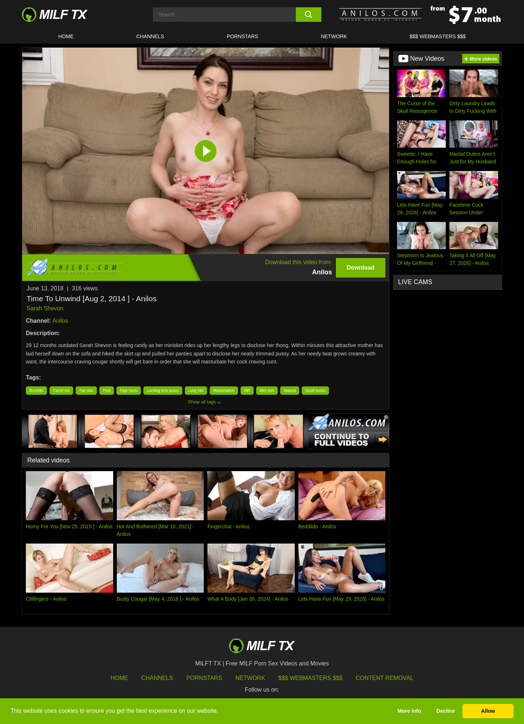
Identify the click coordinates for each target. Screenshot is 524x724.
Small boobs (315, 391)
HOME (66, 36)
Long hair (196, 391)
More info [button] (409, 711)
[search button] (308, 14)
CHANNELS (150, 36)
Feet (106, 391)
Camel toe (61, 391)
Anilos (60, 321)
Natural (289, 391)
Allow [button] (488, 711)
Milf (247, 391)
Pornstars (242, 36)
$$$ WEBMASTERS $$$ (438, 36)
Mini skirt (267, 391)
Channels (157, 678)
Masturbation (223, 391)
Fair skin (86, 391)
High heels (128, 391)
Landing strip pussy (162, 391)
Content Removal (385, 678)
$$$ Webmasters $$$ (310, 678)
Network (334, 36)
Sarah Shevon (45, 308)
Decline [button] (445, 711)
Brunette (36, 391)
